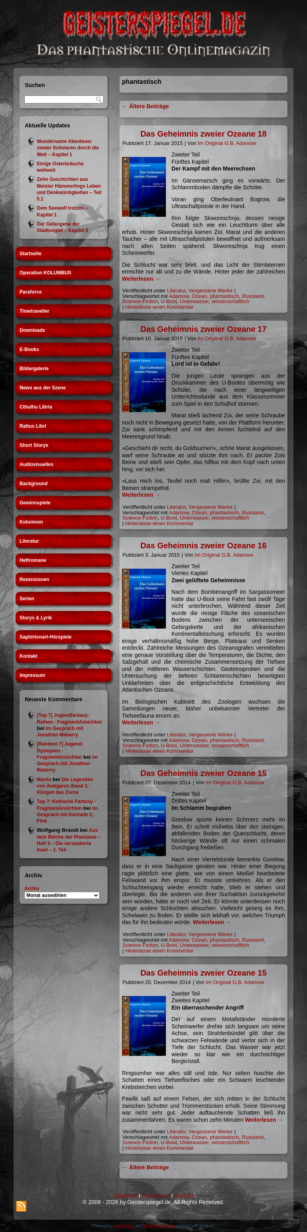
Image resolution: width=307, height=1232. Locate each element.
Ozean (199, 296)
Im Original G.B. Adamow (227, 143)
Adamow (179, 296)
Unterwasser (194, 301)
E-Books (29, 349)
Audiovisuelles (37, 464)
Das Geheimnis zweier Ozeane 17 (203, 329)
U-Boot (169, 301)
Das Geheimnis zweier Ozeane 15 (203, 773)
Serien (27, 598)
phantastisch (224, 296)
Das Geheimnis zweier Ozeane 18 (203, 133)
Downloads (32, 330)
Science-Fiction (140, 301)
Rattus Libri (33, 426)
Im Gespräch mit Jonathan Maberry (67, 763)
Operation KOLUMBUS (45, 273)
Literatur (29, 541)
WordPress (124, 1226)
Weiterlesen (141, 279)
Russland (252, 296)
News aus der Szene (43, 388)
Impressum (32, 675)
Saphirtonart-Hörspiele (46, 637)
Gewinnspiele (35, 503)
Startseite (31, 253)
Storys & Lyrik (36, 618)
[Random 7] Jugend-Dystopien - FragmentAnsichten (60, 750)
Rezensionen (34, 579)
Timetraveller (35, 311)
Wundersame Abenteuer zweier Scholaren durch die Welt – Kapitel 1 (68, 148)
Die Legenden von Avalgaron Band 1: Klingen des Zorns (65, 786)
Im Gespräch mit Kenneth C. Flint (67, 814)
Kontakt (29, 656)
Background (34, 483)
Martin (44, 779)
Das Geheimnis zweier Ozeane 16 (203, 545)
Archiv (31, 888)
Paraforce (31, 292)
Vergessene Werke (211, 291)
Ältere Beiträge (145, 106)
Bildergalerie (34, 368)
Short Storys (34, 445)
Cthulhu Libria (36, 407)
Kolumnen (31, 522)
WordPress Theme (159, 1226)
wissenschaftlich (230, 301)
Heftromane (33, 560)
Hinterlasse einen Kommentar (159, 307)
